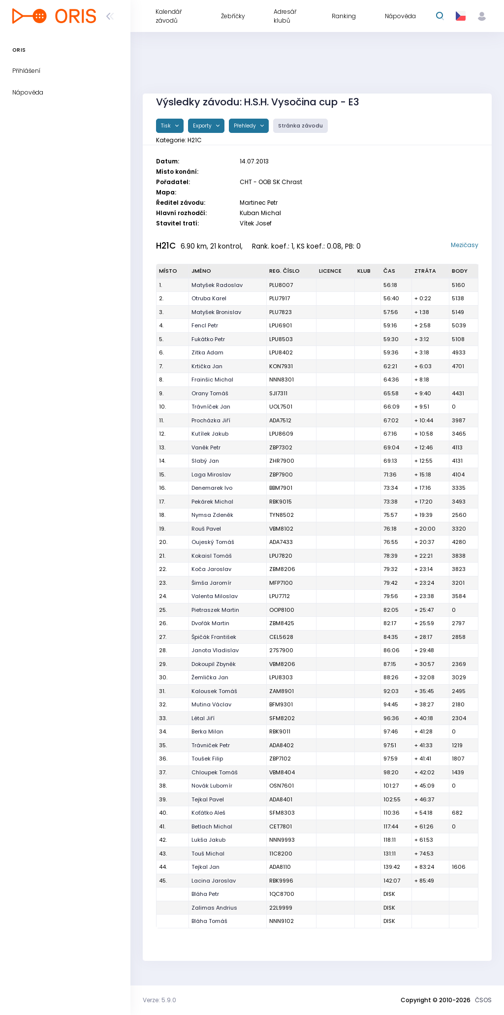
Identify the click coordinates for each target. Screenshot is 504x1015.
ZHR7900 (281, 461)
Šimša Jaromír (211, 583)
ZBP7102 (280, 758)
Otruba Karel (208, 298)
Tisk (166, 125)
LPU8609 (281, 434)
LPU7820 (280, 556)
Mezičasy (464, 245)
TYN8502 (281, 515)
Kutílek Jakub (209, 434)
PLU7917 (279, 298)
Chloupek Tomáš (214, 772)
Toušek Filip (207, 758)
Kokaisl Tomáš (211, 556)
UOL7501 (280, 407)
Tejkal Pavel (207, 799)
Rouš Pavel (206, 529)
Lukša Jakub (208, 840)
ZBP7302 (280, 447)
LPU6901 (280, 325)
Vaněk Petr (205, 447)
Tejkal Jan (205, 867)
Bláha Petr (205, 894)
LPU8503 (281, 339)
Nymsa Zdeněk (212, 515)
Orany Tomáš (209, 393)
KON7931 (281, 366)
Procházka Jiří (210, 420)
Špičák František (213, 637)
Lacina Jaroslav (213, 881)
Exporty (203, 125)
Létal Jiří (203, 718)
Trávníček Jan (210, 407)
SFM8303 (282, 813)
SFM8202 (282, 718)
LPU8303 (281, 677)
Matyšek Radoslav (217, 285)
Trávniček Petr (210, 745)
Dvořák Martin (210, 623)
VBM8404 (282, 772)
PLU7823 (280, 312)
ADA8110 (280, 867)
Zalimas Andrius (214, 908)
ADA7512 (280, 420)
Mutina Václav (211, 704)
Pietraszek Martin (215, 610)
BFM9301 (281, 704)
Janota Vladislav (215, 650)
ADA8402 (281, 745)
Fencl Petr (204, 325)
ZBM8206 (282, 569)
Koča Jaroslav (211, 569)
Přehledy (245, 125)
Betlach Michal (211, 826)
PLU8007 (281, 285)
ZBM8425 (281, 623)
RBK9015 (280, 502)
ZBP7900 (281, 474)
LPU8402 (281, 352)
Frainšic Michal (212, 379)
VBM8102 (281, 529)
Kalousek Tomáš (214, 691)
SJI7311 (278, 393)
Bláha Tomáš (209, 921)
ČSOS (483, 1000)
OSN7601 (281, 786)
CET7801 (280, 826)
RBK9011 (279, 731)
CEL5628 (281, 637)
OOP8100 (281, 610)
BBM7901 (280, 488)
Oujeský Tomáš (212, 542)
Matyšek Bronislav (216, 312)
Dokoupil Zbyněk (213, 664)
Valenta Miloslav (214, 596)
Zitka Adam (207, 352)
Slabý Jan (205, 461)
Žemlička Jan (209, 677)
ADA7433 (281, 542)
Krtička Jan (206, 366)
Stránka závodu (300, 125)
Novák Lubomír (211, 786)
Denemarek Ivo (211, 488)
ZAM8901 (281, 691)
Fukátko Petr (208, 339)
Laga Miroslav (211, 474)
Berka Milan (207, 731)
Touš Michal (207, 853)
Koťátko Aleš (208, 813)
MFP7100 (281, 583)
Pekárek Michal (212, 502)
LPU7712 (279, 596)
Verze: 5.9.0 (159, 1000)
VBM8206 (282, 664)
